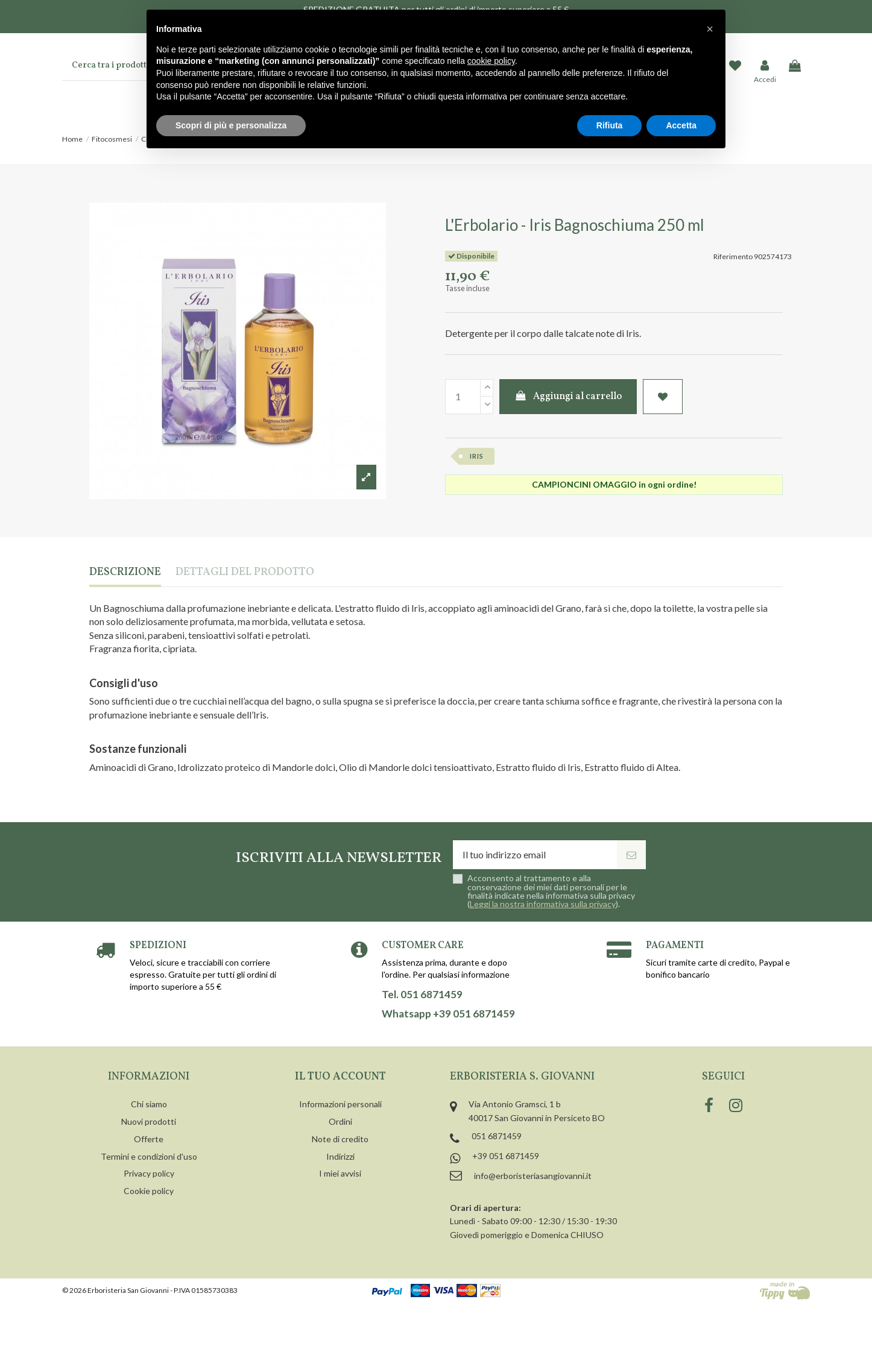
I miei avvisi (340, 1173)
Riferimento (733, 256)
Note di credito (340, 1139)
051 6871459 (497, 1136)
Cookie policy (149, 1191)
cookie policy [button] (491, 61)
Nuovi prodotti (148, 1121)
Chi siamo (149, 1104)
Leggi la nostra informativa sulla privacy (543, 904)
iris (477, 456)
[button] (709, 29)
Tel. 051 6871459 (422, 995)
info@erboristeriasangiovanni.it (533, 1176)
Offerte (148, 1139)
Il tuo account (340, 1076)
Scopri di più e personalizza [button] (230, 125)
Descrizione (125, 573)
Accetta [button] (681, 125)
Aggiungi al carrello (568, 396)
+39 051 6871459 (505, 1156)
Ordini (340, 1121)
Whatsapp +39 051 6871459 (448, 1014)
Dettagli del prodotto (244, 573)
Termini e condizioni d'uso (149, 1156)
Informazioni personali (340, 1104)
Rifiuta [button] (609, 125)
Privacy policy (149, 1173)
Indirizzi (340, 1156)
